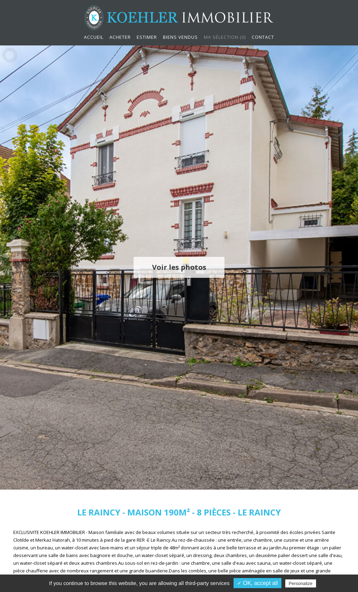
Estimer (147, 37)
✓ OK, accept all (257, 583)
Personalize (301, 583)
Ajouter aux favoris (10, 55)
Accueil (93, 37)
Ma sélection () (225, 37)
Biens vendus (180, 37)
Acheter (120, 37)
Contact (263, 37)
